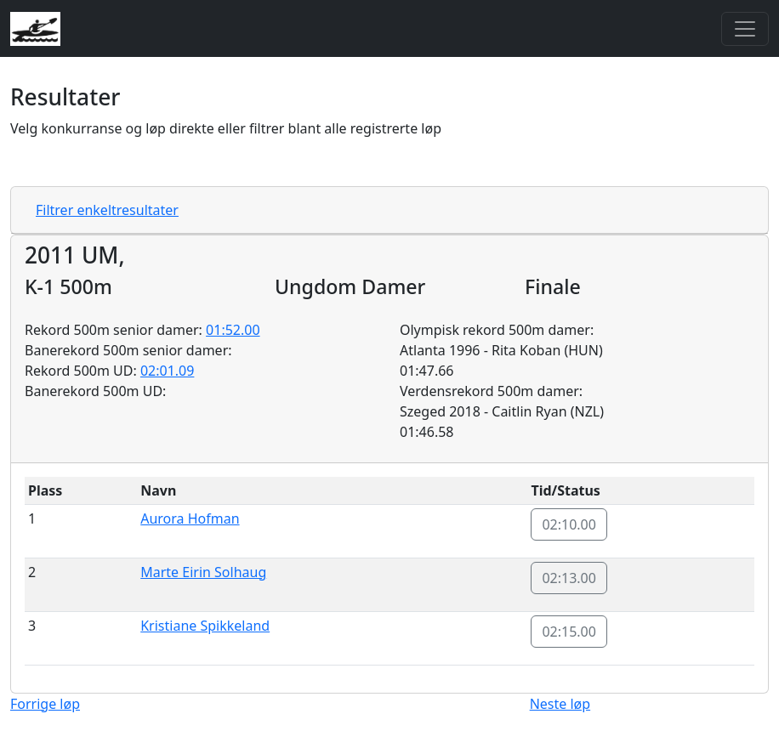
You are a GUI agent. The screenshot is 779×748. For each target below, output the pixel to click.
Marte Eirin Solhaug (203, 572)
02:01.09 (167, 370)
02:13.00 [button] (569, 578)
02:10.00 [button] (569, 524)
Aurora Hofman (189, 518)
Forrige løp (45, 703)
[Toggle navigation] (745, 29)
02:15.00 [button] (569, 631)
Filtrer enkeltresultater (107, 210)
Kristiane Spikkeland (205, 625)
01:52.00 (233, 329)
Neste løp (560, 703)
